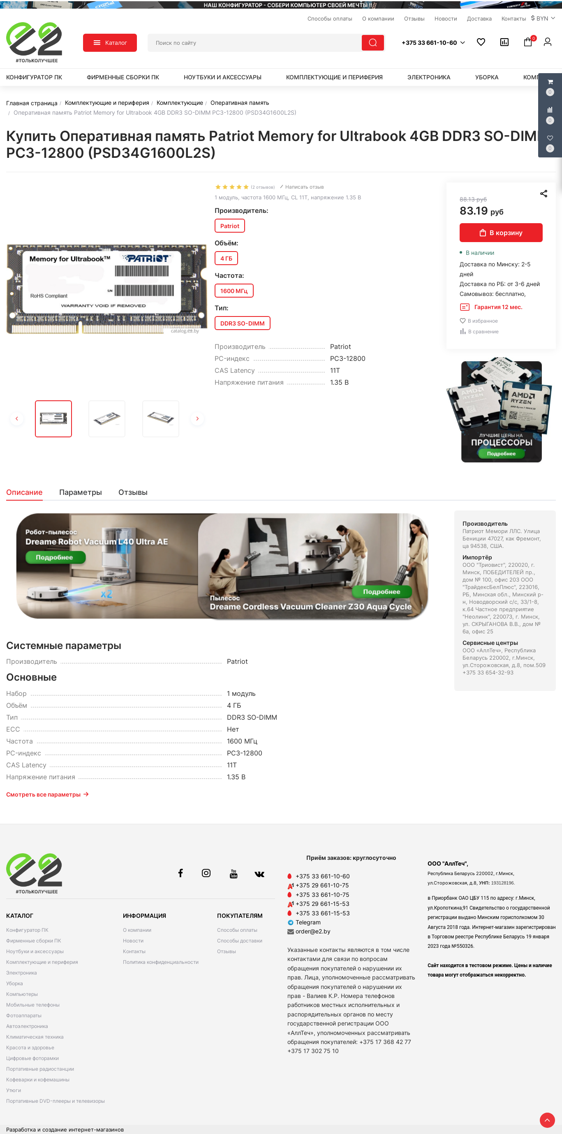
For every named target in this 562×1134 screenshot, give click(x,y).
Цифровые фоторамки (32, 1058)
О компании (137, 930)
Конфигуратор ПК (34, 77)
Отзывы (226, 951)
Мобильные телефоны (33, 1005)
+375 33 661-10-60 (323, 876)
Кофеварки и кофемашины (37, 1079)
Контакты (134, 951)
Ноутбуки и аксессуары (222, 77)
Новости (133, 941)
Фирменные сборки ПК (123, 77)
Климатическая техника (35, 1037)
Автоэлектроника (27, 1026)
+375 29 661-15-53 (322, 903)
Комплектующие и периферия (334, 77)
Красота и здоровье (30, 1047)
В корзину (501, 233)
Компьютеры (22, 994)
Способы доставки (239, 941)
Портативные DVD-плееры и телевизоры (55, 1101)
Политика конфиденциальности (161, 962)
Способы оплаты (237, 930)
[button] (543, 18)
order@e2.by (313, 931)
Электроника (429, 77)
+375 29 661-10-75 (322, 885)
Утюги (13, 1090)
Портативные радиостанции (40, 1069)
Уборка (487, 77)
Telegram (304, 922)
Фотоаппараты (24, 1015)
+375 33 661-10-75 (322, 894)
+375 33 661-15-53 (323, 913)
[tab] (28, 492)
